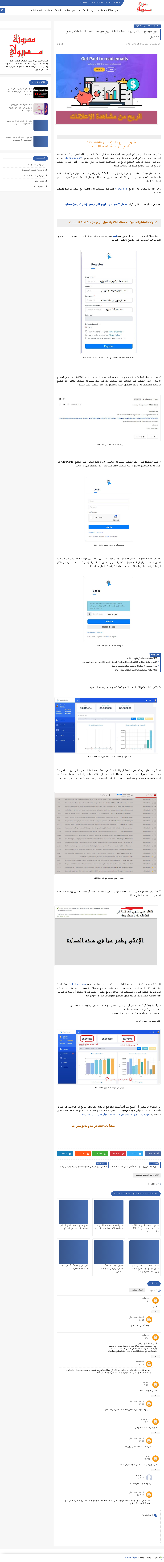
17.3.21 (141, 1320)
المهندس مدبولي (136, 1317)
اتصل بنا (83, 3)
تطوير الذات (36, 10)
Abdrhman (145, 1420)
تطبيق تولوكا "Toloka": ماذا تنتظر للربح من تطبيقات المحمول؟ (111, 1269)
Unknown (146, 1298)
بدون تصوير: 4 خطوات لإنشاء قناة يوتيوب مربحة (134, 666)
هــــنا (115, 236)
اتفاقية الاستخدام (96, 3)
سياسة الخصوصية (112, 3)
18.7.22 (147, 1459)
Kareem (146, 1383)
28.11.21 (141, 1405)
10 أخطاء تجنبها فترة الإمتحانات (142, 659)
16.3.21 (147, 1301)
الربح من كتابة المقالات (108, 10)
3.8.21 (141, 1365)
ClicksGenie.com (73, 158)
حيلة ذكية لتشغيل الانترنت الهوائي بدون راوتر (136, 670)
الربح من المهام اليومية (65, 10)
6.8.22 (141, 1478)
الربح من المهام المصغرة (147, 26)
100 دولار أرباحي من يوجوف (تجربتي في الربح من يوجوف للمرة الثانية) (20, 108)
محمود (147, 1457)
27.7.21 (147, 1338)
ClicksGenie (121, 189)
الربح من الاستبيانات (87, 10)
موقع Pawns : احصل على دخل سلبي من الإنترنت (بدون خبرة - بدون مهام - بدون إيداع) (145, 1269)
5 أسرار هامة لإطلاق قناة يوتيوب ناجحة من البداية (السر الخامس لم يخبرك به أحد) (119, 662)
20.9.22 (140, 1495)
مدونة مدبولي (131, 1558)
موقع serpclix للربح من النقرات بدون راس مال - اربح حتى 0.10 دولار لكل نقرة (145, 1228)
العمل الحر (48, 10)
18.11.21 (147, 1422)
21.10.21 (147, 1385)
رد (155, 1312)
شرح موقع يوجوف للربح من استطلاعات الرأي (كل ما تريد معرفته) (115, 1115)
